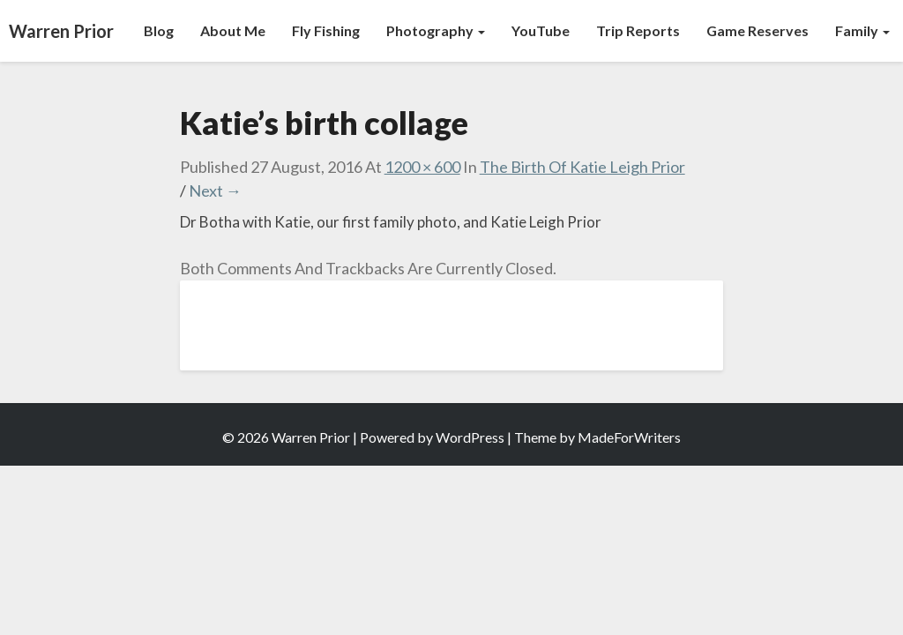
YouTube (540, 30)
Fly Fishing (326, 30)
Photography (435, 30)
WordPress (470, 437)
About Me (232, 30)
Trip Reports (638, 30)
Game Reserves (757, 30)
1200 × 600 (422, 166)
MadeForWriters (629, 437)
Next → (215, 190)
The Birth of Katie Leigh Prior (582, 166)
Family (862, 30)
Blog (159, 30)
